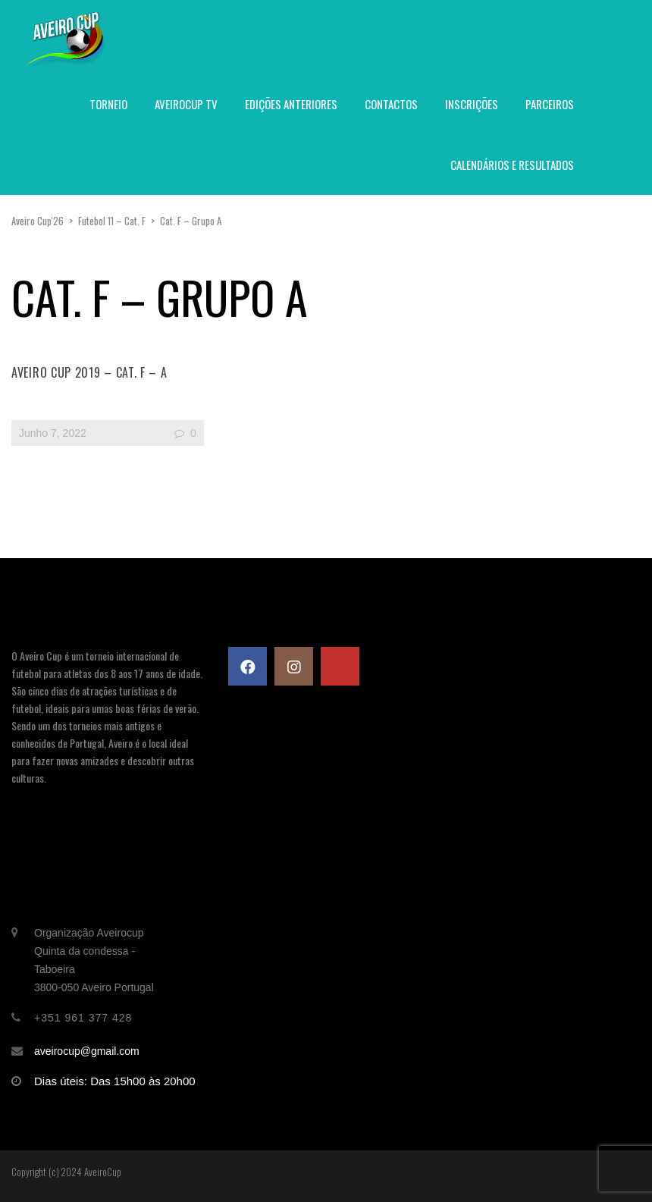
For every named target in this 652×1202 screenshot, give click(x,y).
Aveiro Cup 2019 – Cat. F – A (89, 372)
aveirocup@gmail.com (86, 1051)
